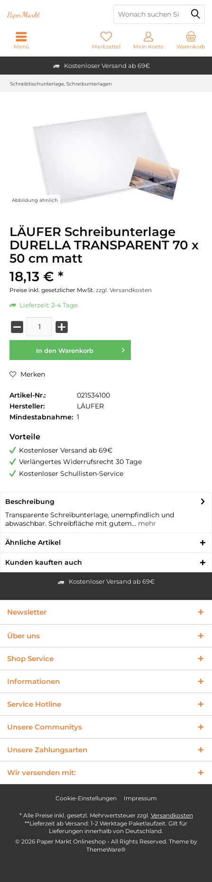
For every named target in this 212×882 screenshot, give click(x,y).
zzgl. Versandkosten (124, 290)
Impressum (140, 798)
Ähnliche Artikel (33, 542)
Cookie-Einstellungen (86, 798)
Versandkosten (172, 815)
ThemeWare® (106, 849)
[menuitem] (191, 40)
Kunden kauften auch (43, 562)
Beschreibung (30, 501)
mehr (146, 523)
